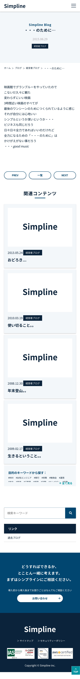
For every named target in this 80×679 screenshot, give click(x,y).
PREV (15, 176)
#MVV (11, 482)
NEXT (65, 176)
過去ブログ (15, 542)
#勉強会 (58, 482)
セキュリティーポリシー (54, 647)
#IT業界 (38, 486)
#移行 (40, 482)
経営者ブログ (40, 46)
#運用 (11, 486)
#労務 (48, 482)
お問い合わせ (40, 604)
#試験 (56, 486)
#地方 (20, 486)
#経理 (47, 486)
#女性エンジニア (26, 482)
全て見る (66, 486)
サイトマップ (25, 647)
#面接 (28, 486)
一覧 (40, 176)
